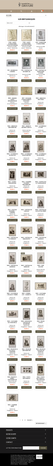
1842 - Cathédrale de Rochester (26, 154)
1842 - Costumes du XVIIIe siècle (12, 321)
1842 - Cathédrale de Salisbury (40, 154)
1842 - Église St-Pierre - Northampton (12, 378)
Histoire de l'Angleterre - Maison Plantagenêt (40, 131)
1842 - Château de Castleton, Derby (40, 210)
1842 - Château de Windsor (26, 266)
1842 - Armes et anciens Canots (26, 126)
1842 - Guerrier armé (12, 405)
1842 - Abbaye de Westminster (12, 126)
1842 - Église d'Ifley (40, 321)
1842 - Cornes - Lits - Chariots (26, 294)
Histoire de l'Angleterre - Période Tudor (12, 131)
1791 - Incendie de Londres (12, 70)
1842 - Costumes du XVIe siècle (41, 294)
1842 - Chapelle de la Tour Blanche (40, 182)
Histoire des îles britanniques (12, 381)
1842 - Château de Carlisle (26, 210)
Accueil (9, 15)
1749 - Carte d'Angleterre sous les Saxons (26, 44)
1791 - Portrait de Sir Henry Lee (26, 70)
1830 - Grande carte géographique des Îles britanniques (12, 100)
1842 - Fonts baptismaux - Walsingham (40, 378)
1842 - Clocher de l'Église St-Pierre (12, 294)
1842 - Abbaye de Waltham (41, 98)
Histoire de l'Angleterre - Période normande (41, 104)
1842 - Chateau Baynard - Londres (12, 211)
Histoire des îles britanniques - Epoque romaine (26, 131)
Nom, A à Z (18, 23)
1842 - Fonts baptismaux (26, 377)
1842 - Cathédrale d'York (40, 126)
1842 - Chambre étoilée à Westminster (26, 183)
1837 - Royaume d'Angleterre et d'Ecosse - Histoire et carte (26, 100)
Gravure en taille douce (40, 47)
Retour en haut (41, 423)
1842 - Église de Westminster (26, 349)
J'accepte (39, 457)
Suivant (30, 420)
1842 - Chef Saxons (40, 266)
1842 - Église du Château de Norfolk (40, 350)
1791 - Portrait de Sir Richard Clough (40, 71)
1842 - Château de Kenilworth (26, 238)
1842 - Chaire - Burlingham (12, 182)
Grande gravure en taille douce (12, 75)
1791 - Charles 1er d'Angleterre (41, 43)
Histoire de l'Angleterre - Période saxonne (26, 299)
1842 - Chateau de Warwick (40, 238)
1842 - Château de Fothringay (12, 238)
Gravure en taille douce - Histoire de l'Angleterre (12, 48)
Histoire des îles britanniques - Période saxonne (40, 271)
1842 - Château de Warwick (12, 266)
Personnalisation (23, 464)
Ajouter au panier (12, 52)
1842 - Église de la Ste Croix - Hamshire (12, 350)
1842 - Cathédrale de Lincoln (12, 154)
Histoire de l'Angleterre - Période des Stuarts (12, 327)
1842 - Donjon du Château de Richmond (26, 322)
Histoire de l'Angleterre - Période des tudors (26, 187)
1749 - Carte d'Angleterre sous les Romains (12, 44)
